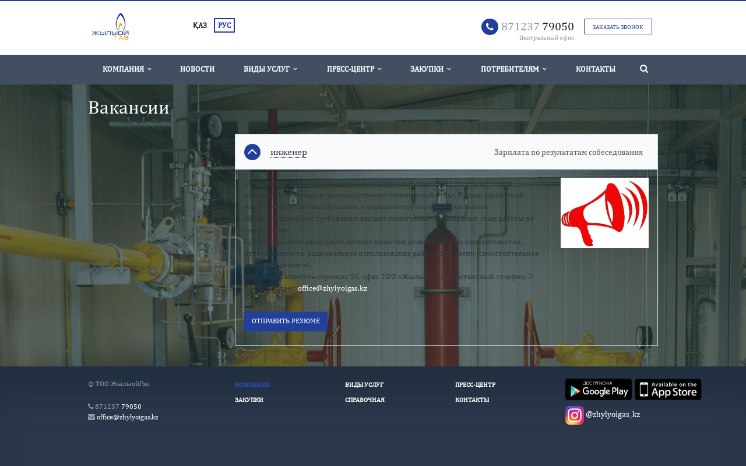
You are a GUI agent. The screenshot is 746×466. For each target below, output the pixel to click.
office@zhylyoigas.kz (332, 288)
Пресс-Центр (354, 69)
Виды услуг (270, 69)
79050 (537, 26)
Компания (127, 69)
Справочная (365, 399)
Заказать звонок (618, 26)
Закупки (430, 69)
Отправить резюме (286, 321)
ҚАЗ (200, 25)
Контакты (595, 69)
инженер (288, 152)
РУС (224, 25)
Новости (197, 69)
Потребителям (513, 69)
